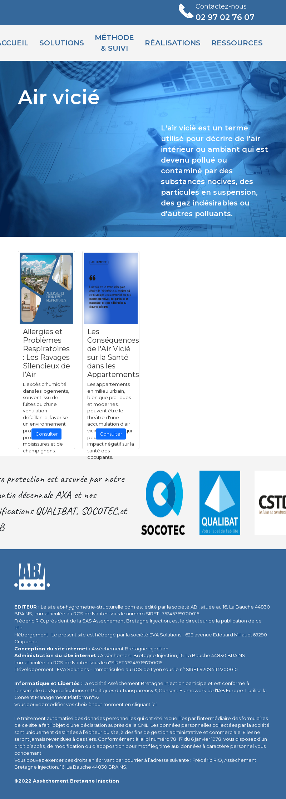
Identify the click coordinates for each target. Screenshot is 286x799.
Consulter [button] (46, 434)
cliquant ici (144, 704)
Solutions (61, 43)
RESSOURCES (237, 43)
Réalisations (173, 43)
